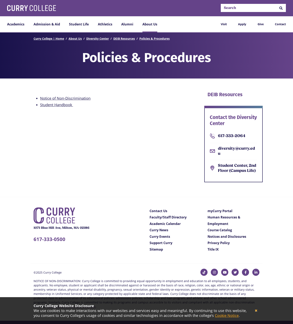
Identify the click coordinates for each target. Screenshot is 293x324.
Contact (280, 24)
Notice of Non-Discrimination (65, 98)
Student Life (79, 24)
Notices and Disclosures (227, 236)
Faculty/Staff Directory (168, 217)
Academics (15, 24)
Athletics (105, 24)
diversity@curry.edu (236, 151)
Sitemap (156, 249)
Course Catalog (220, 230)
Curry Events (160, 236)
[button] (281, 8)
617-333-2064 (231, 136)
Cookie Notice (227, 315)
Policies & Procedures (154, 38)
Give (261, 24)
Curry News (159, 230)
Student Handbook (56, 104)
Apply (242, 24)
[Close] (256, 310)
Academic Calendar (165, 223)
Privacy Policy (219, 243)
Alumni (127, 24)
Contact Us (158, 211)
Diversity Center (97, 38)
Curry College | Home (49, 38)
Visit (224, 24)
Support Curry (161, 243)
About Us (149, 24)
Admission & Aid (47, 24)
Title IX (213, 249)
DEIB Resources (124, 38)
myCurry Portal (220, 211)
